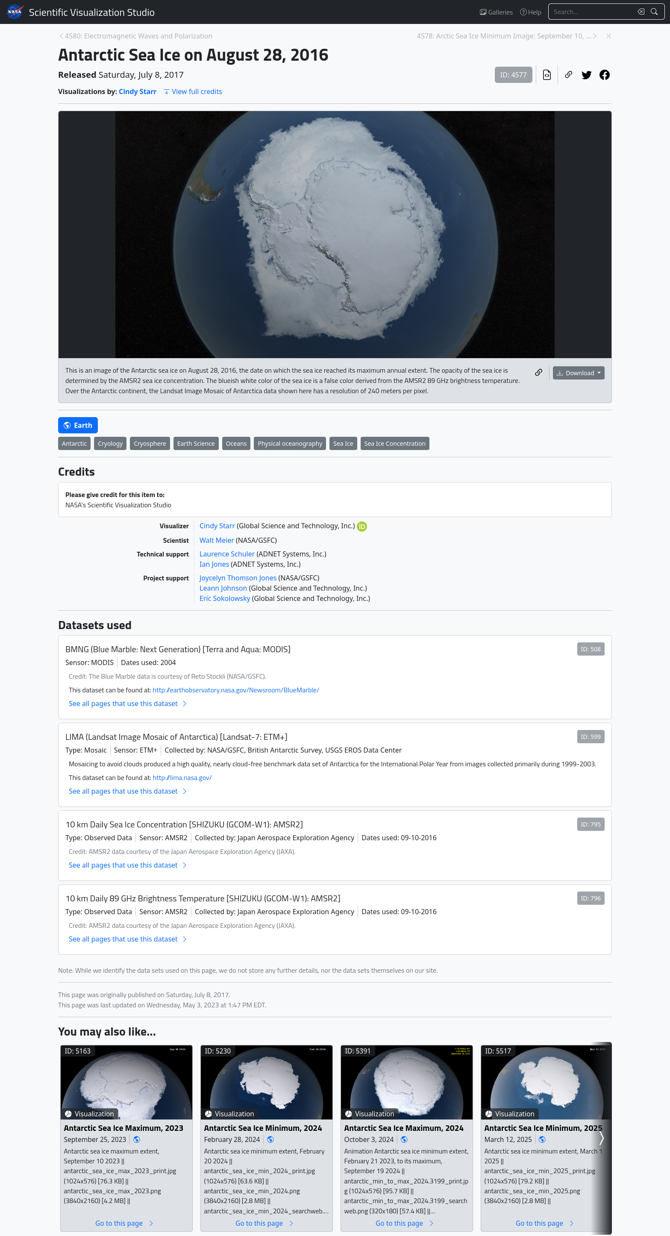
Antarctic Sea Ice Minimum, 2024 (263, 1128)
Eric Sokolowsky (226, 598)
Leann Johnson (224, 588)
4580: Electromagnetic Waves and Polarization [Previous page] (139, 36)
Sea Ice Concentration (395, 443)
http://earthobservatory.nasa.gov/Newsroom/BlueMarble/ (236, 690)
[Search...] (590, 11)
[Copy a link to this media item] (539, 372)
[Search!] (655, 11)
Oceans (236, 443)
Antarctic (74, 443)
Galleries (496, 12)
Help (530, 12)
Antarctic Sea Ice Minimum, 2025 (544, 1128)
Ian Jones (215, 564)
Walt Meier (218, 540)
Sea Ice (343, 443)
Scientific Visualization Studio (92, 12)
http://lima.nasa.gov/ (182, 777)
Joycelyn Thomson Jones (239, 578)
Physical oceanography (290, 443)
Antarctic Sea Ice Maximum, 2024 (404, 1128)
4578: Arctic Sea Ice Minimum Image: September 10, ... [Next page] (504, 36)
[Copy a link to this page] (568, 75)
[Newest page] (608, 36)
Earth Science (196, 443)
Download (576, 373)
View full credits (192, 91)
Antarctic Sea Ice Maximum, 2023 (124, 1128)
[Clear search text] (639, 11)
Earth (78, 425)
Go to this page (124, 1222)
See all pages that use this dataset (128, 703)
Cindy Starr (138, 91)
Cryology (110, 443)
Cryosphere (150, 443)
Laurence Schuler (228, 554)
